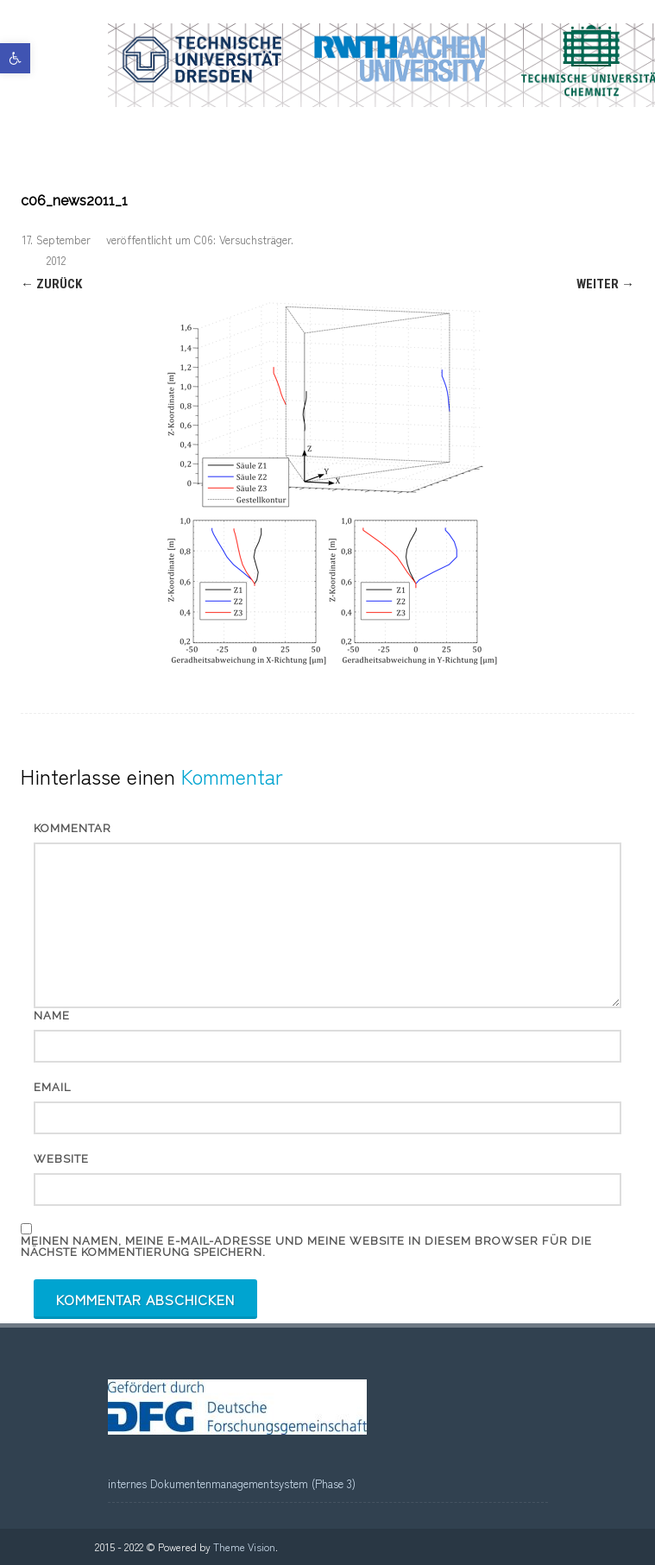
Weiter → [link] (605, 284)
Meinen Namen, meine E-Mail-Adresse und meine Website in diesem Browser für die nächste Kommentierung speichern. (306, 1246)
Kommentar (72, 828)
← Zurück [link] (51, 284)
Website (61, 1158)
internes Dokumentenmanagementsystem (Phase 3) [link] (232, 1483)
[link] (15, 58)
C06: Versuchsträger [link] (242, 239)
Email (52, 1087)
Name (52, 1015)
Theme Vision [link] (244, 1546)
